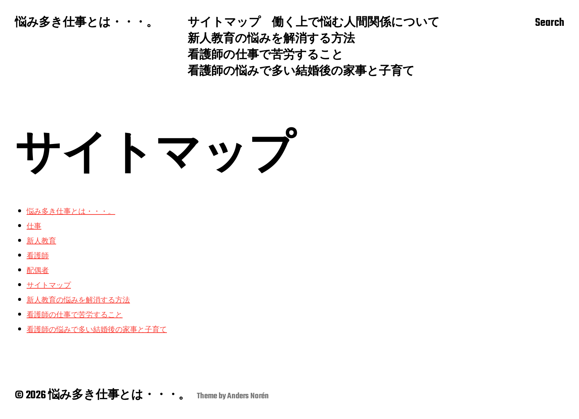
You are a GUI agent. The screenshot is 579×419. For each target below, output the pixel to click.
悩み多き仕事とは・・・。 (86, 23)
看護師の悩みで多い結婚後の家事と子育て (301, 72)
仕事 (34, 226)
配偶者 (38, 270)
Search (549, 23)
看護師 (38, 255)
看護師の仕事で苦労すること (265, 55)
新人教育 (41, 240)
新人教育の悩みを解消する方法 (271, 39)
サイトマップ (224, 23)
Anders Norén (248, 396)
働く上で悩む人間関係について (356, 23)
